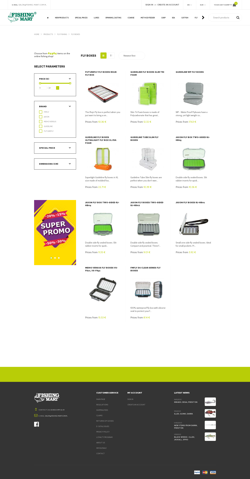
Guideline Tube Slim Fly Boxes (147, 137)
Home (36, 34)
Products (49, 34)
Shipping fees (103, 410)
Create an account (136, 405)
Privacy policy (103, 432)
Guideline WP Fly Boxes (189, 72)
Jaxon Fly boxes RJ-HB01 (190, 202)
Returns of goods (105, 421)
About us (100, 443)
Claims (99, 415)
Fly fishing (63, 34)
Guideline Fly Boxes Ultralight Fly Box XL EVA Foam (100, 140)
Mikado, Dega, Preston (185, 402)
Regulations (102, 405)
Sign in (130, 399)
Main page (101, 399)
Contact (100, 453)
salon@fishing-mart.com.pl (33, 5)
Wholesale (101, 448)
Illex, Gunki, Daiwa (183, 414)
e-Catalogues (103, 426)
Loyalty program (105, 437)
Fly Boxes (78, 34)
